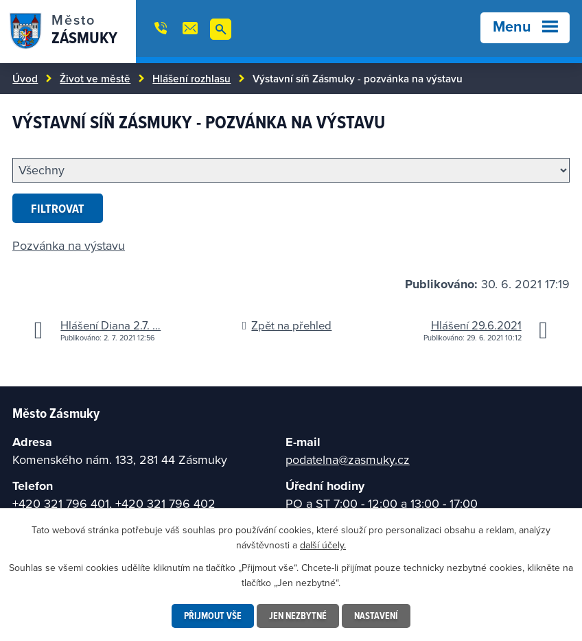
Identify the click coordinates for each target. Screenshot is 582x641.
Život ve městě (95, 78)
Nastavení (376, 615)
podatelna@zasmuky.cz (348, 459)
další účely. (323, 545)
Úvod (25, 78)
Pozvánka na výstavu (68, 245)
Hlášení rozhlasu (191, 78)
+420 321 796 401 (60, 503)
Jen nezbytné (298, 615)
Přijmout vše (213, 615)
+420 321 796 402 (165, 503)
